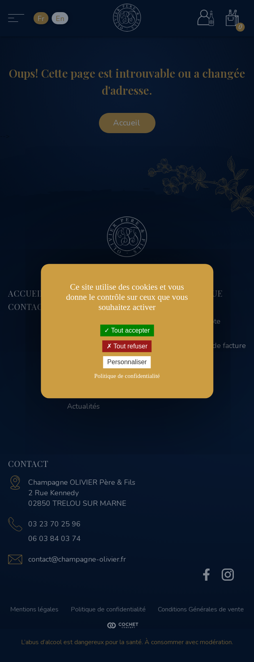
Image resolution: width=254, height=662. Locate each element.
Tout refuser (127, 346)
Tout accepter (127, 330)
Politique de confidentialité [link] (127, 376)
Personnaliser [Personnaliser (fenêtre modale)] (127, 362)
